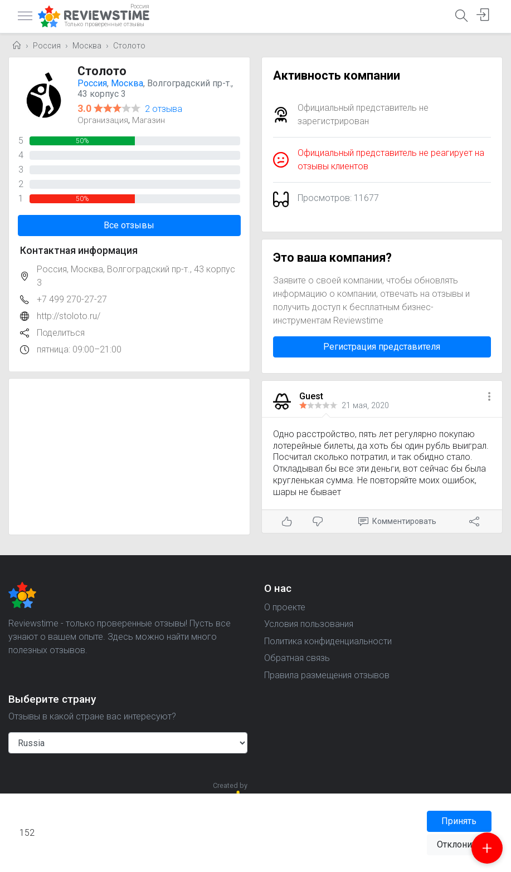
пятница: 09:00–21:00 (79, 349)
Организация (102, 120)
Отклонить (459, 844)
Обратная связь (297, 658)
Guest (311, 396)
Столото (129, 46)
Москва (86, 46)
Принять (458, 821)
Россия (47, 46)
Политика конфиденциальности (328, 641)
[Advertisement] (129, 457)
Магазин (148, 120)
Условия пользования (308, 624)
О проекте (284, 607)
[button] (489, 397)
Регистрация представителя (381, 346)
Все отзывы (129, 225)
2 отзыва (163, 109)
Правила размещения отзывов (327, 675)
